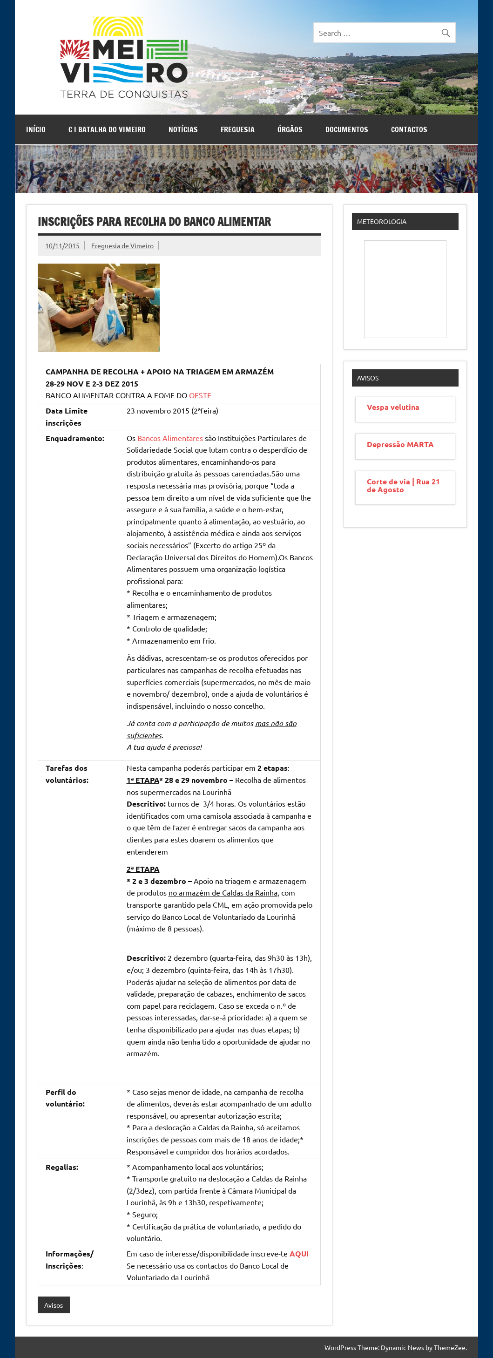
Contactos (409, 129)
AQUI (299, 1253)
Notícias (183, 129)
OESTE (200, 395)
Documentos (346, 129)
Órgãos (290, 129)
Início (36, 129)
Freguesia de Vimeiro (122, 245)
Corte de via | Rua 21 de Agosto (403, 485)
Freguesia (238, 129)
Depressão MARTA (400, 444)
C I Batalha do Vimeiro (107, 129)
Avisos (53, 1305)
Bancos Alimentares (170, 437)
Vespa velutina (393, 407)
